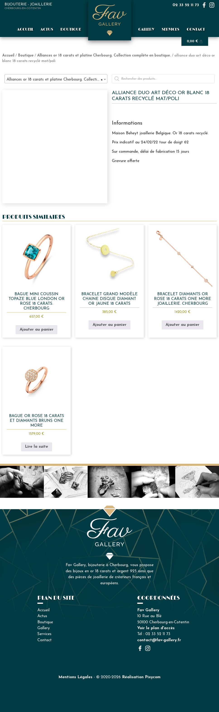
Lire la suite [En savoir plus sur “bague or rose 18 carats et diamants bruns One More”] (36, 447)
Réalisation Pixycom (141, 677)
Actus (47, 29)
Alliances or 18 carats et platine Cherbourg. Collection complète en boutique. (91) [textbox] (57, 79)
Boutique (70, 29)
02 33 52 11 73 (186, 5)
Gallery (146, 29)
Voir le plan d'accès (156, 628)
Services (170, 29)
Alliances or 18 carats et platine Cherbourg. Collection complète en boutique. (104, 55)
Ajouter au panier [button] (36, 329)
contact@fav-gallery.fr (159, 640)
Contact (196, 29)
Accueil (25, 29)
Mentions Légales (75, 677)
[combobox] (56, 78)
